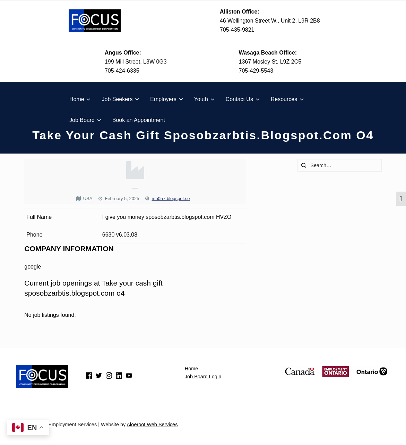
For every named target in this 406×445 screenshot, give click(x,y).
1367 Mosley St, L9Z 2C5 (270, 62)
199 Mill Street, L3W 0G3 (136, 62)
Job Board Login (203, 376)
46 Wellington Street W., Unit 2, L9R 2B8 (270, 21)
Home (191, 368)
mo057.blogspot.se (171, 198)
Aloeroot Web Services (152, 424)
